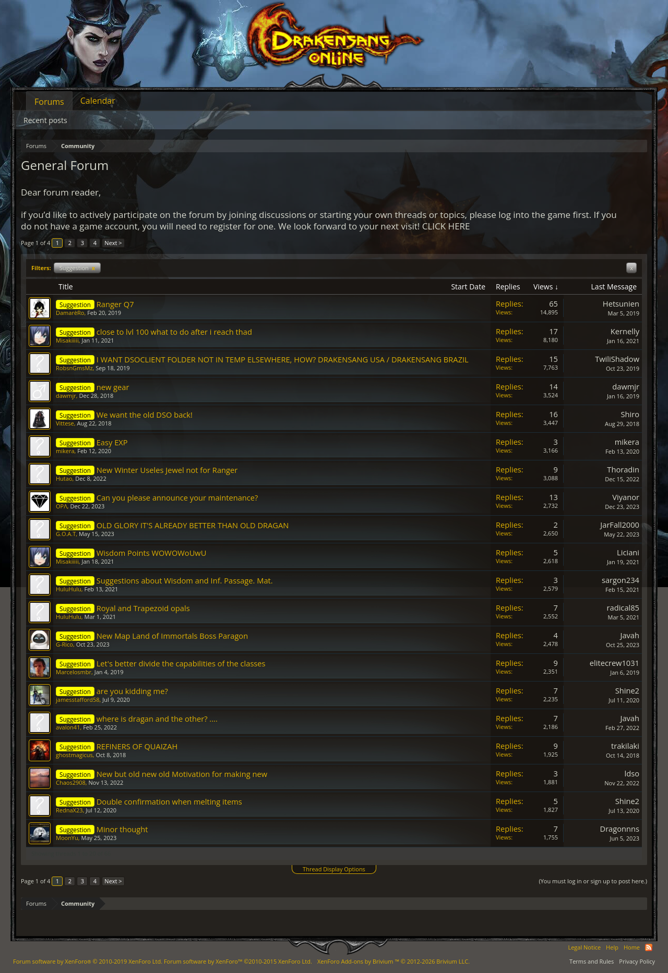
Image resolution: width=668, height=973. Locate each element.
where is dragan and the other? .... (157, 718)
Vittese (65, 423)
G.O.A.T (66, 534)
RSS (648, 947)
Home (632, 947)
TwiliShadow (617, 359)
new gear (113, 387)
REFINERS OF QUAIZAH (137, 746)
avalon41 (68, 727)
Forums (49, 101)
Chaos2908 (71, 782)
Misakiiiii (67, 340)
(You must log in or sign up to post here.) (593, 881)
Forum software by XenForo (87, 961)
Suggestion (77, 268)
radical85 (623, 607)
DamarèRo (70, 313)
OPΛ (61, 506)
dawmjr (66, 395)
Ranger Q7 (115, 304)
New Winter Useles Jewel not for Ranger (167, 470)
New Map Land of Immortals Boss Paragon (172, 635)
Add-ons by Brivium (393, 961)
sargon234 (620, 580)
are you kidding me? (132, 691)
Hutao (64, 478)
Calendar (97, 100)
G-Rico (64, 644)
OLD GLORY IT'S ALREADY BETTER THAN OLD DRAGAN (193, 525)
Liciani (628, 552)
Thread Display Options (334, 869)
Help (612, 947)
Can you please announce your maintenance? (177, 497)
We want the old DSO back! (145, 414)
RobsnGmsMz (74, 368)
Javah (629, 635)
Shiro (630, 414)
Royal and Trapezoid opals (143, 608)
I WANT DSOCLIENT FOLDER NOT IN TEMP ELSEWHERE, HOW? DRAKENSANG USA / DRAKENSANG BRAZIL (283, 359)
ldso (632, 773)
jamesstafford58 (78, 699)
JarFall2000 (619, 524)
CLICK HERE (446, 226)
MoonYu (67, 838)
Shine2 (627, 690)
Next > (113, 243)
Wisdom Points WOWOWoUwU (152, 553)
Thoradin (623, 469)
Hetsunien (621, 303)
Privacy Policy (637, 961)
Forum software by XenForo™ (238, 961)
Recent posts (45, 120)
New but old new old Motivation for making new (182, 774)
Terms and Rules (591, 961)
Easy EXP (112, 442)
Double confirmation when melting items (169, 801)
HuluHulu (68, 589)
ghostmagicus (74, 755)
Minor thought (122, 829)
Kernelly (625, 331)
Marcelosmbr (73, 672)
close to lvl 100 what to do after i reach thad (174, 331)
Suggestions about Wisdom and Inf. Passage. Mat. (185, 580)
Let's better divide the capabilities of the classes (181, 663)
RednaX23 (69, 810)
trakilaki (625, 745)
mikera (65, 451)
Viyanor (625, 497)
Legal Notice (584, 947)
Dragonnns (620, 828)
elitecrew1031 (614, 663)
